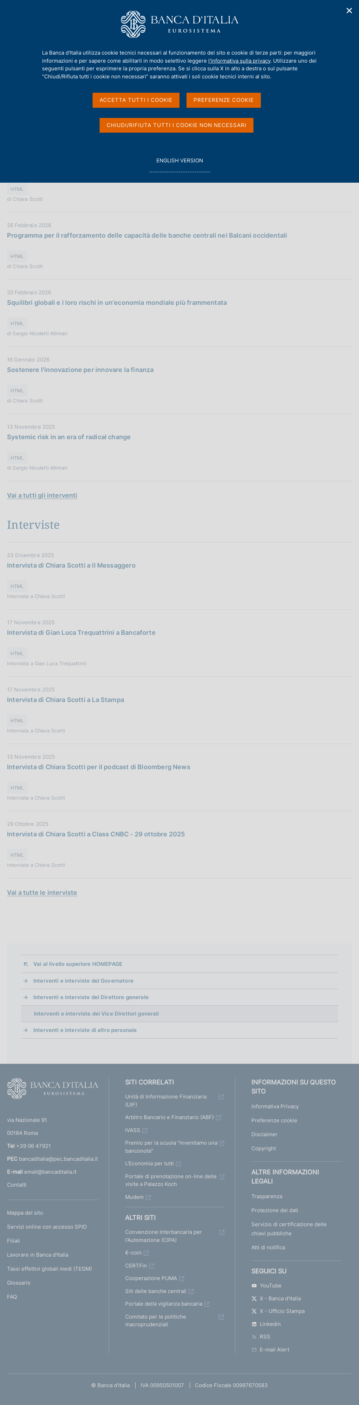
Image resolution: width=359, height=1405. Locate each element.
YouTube (266, 1285)
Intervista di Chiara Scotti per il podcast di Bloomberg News (98, 767)
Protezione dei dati (274, 1210)
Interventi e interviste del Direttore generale (91, 997)
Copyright (263, 1148)
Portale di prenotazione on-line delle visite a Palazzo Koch (171, 1180)
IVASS (132, 1130)
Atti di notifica (268, 1247)
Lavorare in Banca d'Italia (37, 1254)
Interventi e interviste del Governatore (83, 980)
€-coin (133, 1252)
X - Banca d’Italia (276, 1298)
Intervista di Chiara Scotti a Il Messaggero (71, 565)
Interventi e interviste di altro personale (85, 1030)
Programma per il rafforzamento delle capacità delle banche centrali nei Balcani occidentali (147, 235)
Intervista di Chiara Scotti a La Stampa (65, 699)
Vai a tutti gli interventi (42, 495)
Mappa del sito (25, 1212)
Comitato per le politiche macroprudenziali (155, 1320)
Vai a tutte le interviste (42, 892)
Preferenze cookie (274, 1120)
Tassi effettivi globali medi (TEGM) (49, 1268)
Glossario (19, 1282)
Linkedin (266, 1324)
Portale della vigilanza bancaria (163, 1303)
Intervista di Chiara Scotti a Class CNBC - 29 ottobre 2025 (96, 834)
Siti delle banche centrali (156, 1291)
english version (179, 164)
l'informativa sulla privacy (239, 60)
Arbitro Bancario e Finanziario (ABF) (169, 1117)
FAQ (12, 1296)
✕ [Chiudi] (349, 10)
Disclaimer (264, 1134)
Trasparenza (266, 1196)
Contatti (17, 1184)
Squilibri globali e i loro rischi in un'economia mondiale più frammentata (117, 302)
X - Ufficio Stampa (278, 1311)
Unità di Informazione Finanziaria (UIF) (165, 1100)
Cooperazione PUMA (151, 1278)
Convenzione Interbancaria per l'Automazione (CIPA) (163, 1236)
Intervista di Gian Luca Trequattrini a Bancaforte (81, 632)
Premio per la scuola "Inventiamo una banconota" (171, 1146)
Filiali (13, 1240)
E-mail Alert (270, 1349)
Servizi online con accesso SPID (47, 1226)
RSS (260, 1336)
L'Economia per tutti (149, 1163)
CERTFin (136, 1265)
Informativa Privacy (275, 1106)
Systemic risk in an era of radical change (69, 437)
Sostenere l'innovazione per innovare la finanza (80, 369)
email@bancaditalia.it (50, 1171)
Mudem (134, 1197)
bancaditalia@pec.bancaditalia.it (58, 1158)
